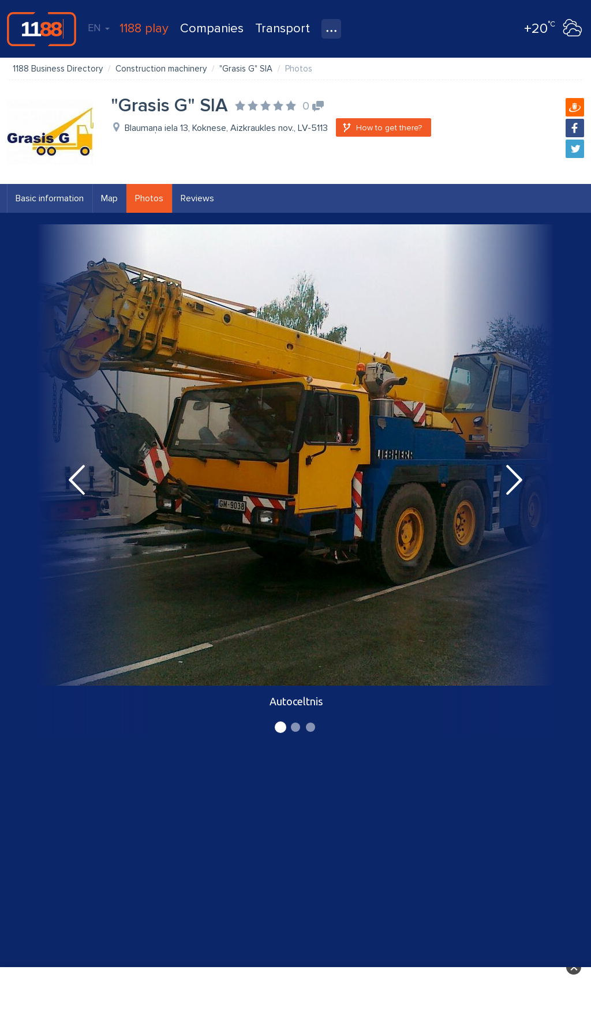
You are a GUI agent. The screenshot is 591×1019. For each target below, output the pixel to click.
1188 (41, 29)
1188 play (144, 28)
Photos (149, 198)
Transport (282, 28)
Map (109, 198)
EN (99, 27)
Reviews (197, 198)
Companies (212, 28)
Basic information (50, 198)
